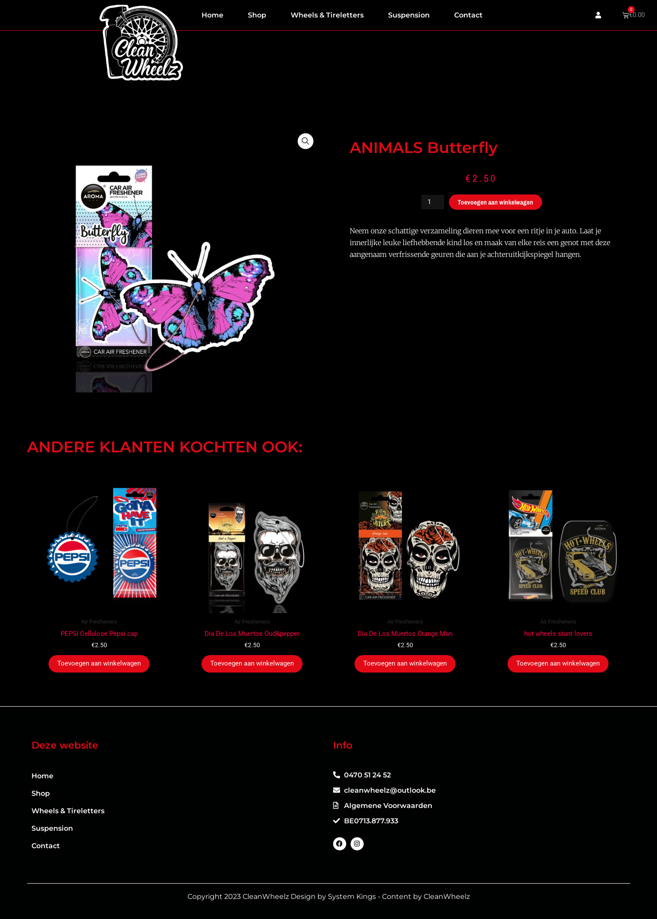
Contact (468, 15)
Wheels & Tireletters (327, 15)
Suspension (409, 15)
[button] (305, 141)
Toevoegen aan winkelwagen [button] (99, 663)
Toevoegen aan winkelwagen (495, 202)
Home (212, 15)
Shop (257, 15)
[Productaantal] (433, 202)
